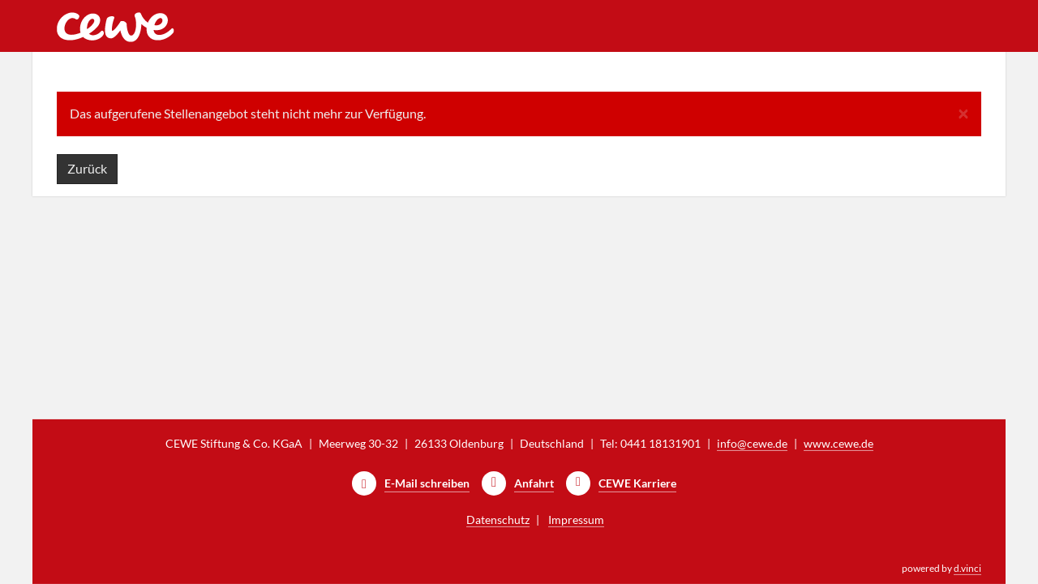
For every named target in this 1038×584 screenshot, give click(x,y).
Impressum (576, 519)
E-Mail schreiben (427, 483)
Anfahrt (534, 483)
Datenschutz (498, 519)
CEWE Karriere (637, 483)
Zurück (87, 168)
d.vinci (967, 568)
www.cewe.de (838, 443)
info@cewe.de (752, 443)
